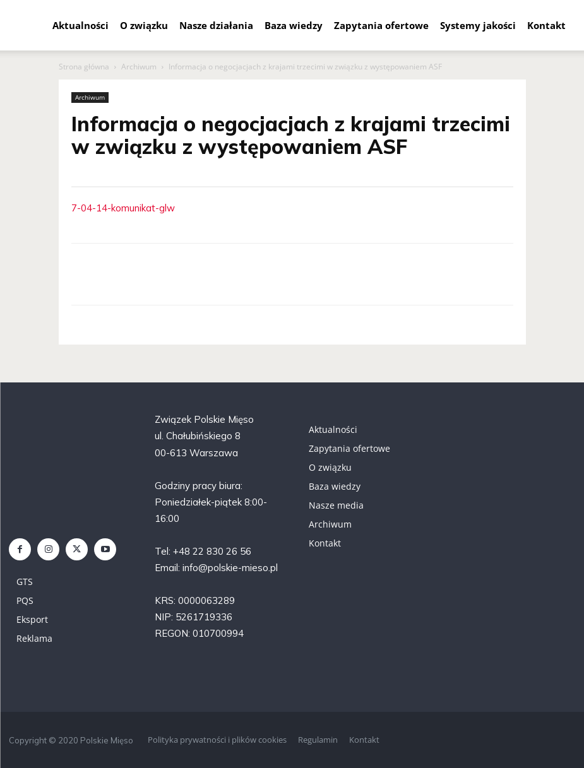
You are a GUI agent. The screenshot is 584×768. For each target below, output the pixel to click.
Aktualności (80, 25)
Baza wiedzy (294, 25)
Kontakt (546, 25)
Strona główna (84, 66)
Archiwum (139, 66)
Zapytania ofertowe (381, 25)
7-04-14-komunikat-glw (123, 208)
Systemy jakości (478, 25)
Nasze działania (216, 25)
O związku (144, 25)
